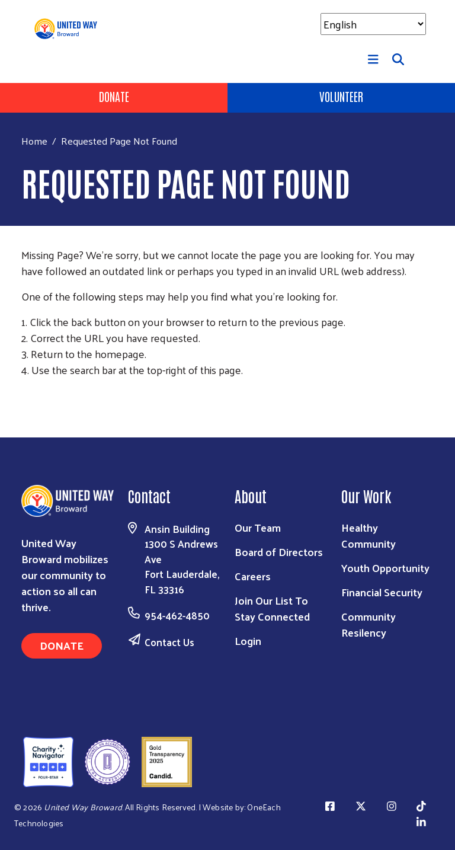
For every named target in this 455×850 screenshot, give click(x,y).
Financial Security (381, 592)
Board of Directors (279, 551)
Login (248, 640)
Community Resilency (368, 624)
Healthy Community (368, 535)
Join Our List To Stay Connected (272, 608)
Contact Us (169, 642)
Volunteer (341, 96)
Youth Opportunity (385, 567)
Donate (114, 96)
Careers (253, 576)
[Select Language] (373, 24)
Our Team (258, 527)
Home (34, 140)
